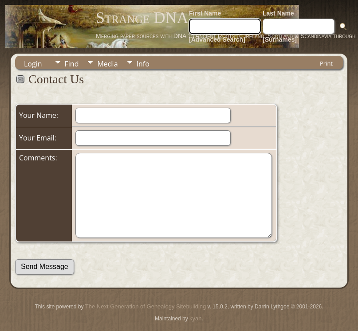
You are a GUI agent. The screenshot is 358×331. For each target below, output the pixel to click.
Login (33, 64)
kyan (195, 318)
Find (72, 64)
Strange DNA (142, 18)
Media (107, 64)
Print (326, 63)
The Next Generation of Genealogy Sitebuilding (145, 306)
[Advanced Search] (217, 39)
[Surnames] (280, 39)
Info (143, 64)
